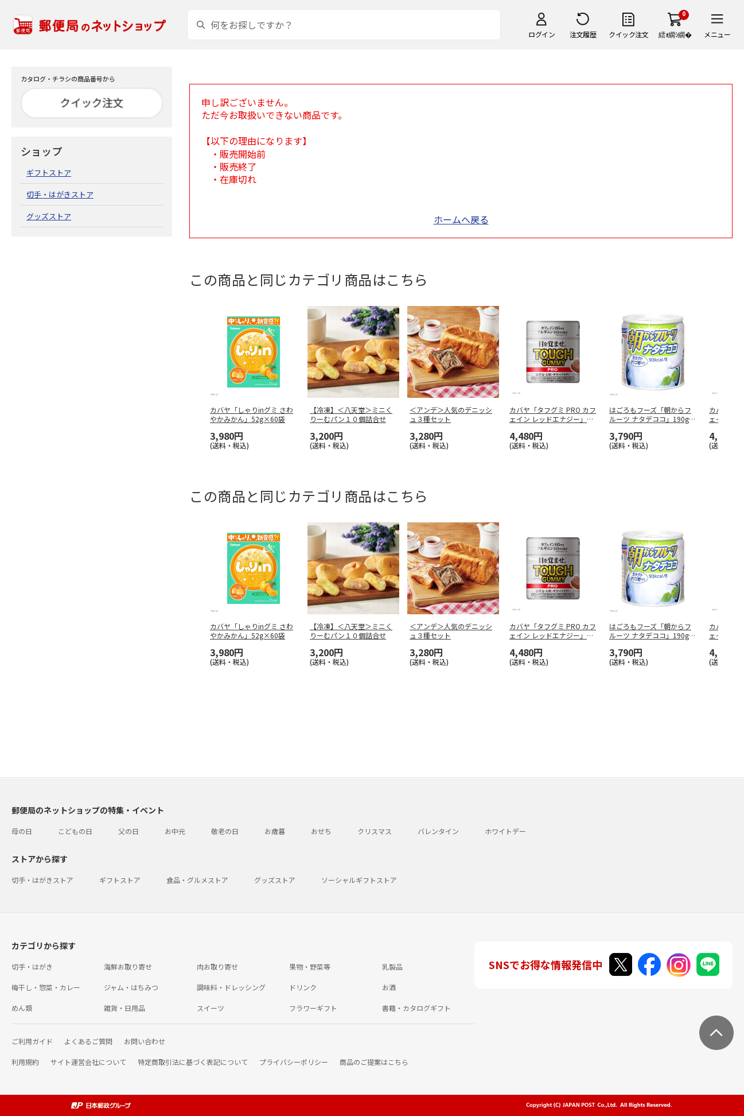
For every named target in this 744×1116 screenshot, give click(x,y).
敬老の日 (225, 831)
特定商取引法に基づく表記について (193, 1062)
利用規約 (25, 1062)
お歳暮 (274, 831)
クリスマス (374, 831)
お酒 (389, 987)
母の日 (21, 831)
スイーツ (210, 1008)
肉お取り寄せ (217, 966)
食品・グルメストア (197, 880)
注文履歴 (583, 34)
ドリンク (303, 987)
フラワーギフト (313, 1008)
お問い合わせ (144, 1041)
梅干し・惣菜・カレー (45, 987)
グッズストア (48, 216)
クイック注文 (628, 34)
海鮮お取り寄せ (128, 966)
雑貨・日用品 (124, 1008)
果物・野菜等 (309, 966)
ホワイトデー (505, 831)
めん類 (21, 1008)
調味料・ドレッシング (231, 987)
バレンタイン (438, 831)
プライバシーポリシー (293, 1062)
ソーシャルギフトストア (359, 880)
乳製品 (392, 966)
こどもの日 (75, 831)
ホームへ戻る (461, 219)
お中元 (175, 831)
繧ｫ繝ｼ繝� (675, 34)
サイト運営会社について (88, 1062)
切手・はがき (32, 966)
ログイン (541, 34)
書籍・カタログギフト (416, 1008)
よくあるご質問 (88, 1041)
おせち (321, 831)
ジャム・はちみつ (131, 987)
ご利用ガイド (32, 1041)
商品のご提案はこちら (374, 1062)
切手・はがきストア (60, 194)
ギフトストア (48, 172)
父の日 (128, 831)
